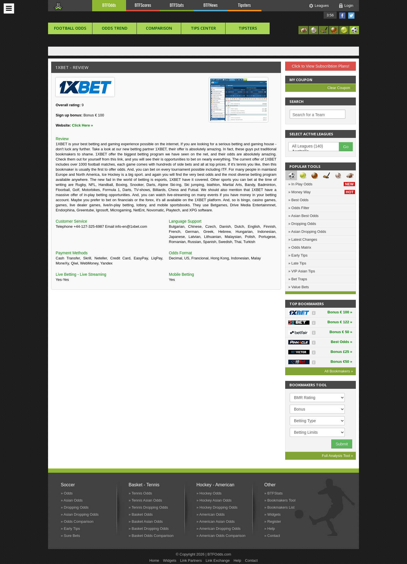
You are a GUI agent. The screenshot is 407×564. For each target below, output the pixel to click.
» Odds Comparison (77, 521)
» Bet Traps (297, 279)
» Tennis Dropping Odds (148, 507)
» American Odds (210, 514)
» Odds (67, 493)
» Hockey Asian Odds (213, 500)
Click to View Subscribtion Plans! (320, 66)
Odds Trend (114, 28)
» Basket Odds (141, 514)
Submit (341, 444)
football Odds (70, 28)
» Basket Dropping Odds (149, 528)
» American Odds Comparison (220, 535)
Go (345, 146)
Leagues (322, 5)
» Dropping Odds (302, 224)
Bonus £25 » (341, 352)
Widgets (169, 560)
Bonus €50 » (341, 361)
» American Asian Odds (215, 521)
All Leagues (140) (316, 146)
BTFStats (177, 4)
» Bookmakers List (279, 507)
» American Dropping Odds (218, 528)
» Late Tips (297, 263)
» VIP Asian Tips (301, 271)
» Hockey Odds (209, 493)
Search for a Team (309, 114)
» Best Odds (298, 200)
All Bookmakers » (338, 371)
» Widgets (272, 514)
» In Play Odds (321, 184)
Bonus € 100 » (340, 312)
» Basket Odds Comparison (151, 535)
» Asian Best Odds (303, 216)
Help (237, 560)
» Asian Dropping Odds (307, 231)
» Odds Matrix (299, 247)
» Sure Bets (70, 535)
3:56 (330, 15)
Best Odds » (341, 342)
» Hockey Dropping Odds (216, 507)
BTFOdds (109, 4)
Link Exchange (218, 560)
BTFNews (211, 4)
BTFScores (143, 4)
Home (154, 560)
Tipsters (244, 4)
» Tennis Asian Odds (145, 500)
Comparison (159, 28)
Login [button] (348, 5)
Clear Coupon (340, 88)
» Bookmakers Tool (279, 500)
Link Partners (191, 560)
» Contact (272, 535)
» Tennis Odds (140, 493)
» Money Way (321, 192)
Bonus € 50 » (341, 332)
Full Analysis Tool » (337, 456)
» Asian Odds (72, 500)
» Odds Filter (298, 208)
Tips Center (203, 28)
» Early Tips (298, 255)
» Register (272, 521)
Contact (251, 560)
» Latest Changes (302, 239)
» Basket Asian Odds (146, 521)
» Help (269, 528)
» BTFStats (273, 493)
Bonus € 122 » (340, 322)
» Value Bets (298, 287)
